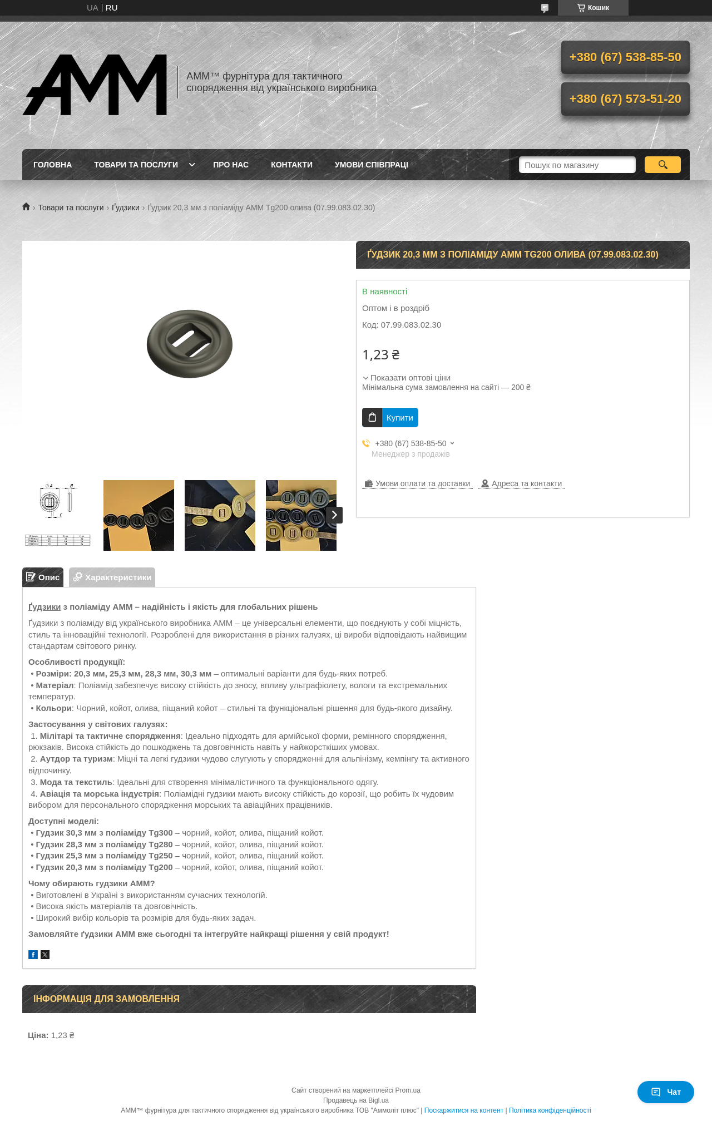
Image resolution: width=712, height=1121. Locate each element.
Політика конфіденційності (550, 1110)
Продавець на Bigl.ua (356, 1100)
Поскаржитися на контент (463, 1110)
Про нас (231, 164)
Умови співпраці (371, 164)
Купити (400, 417)
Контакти (292, 164)
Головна (52, 164)
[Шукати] (663, 164)
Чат (666, 1092)
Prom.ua (408, 1090)
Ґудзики (126, 207)
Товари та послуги (136, 164)
